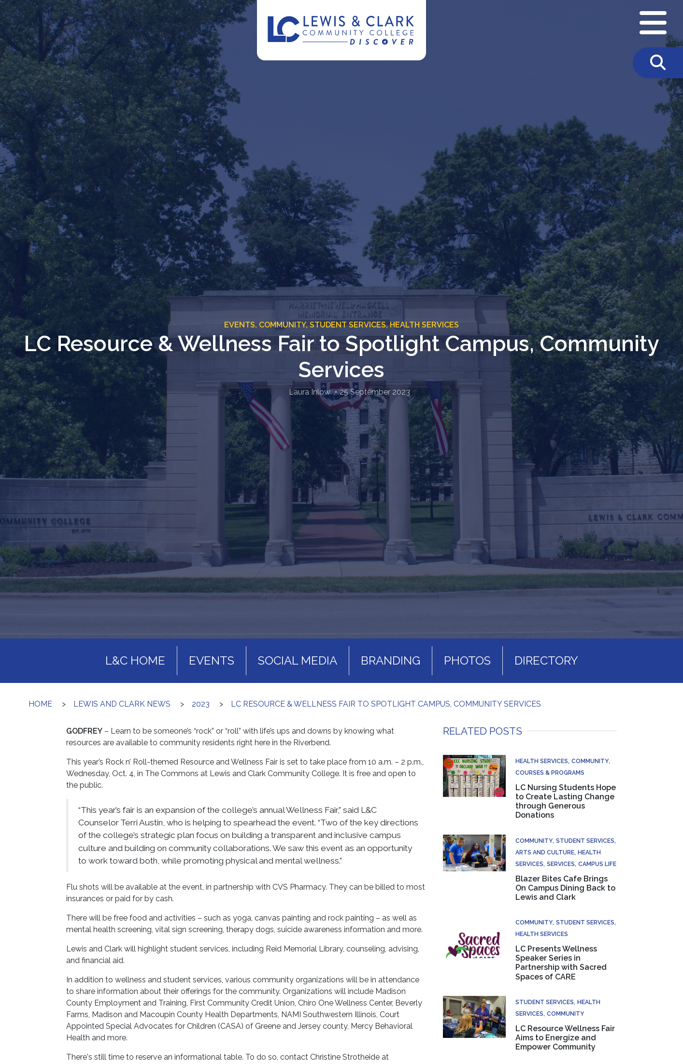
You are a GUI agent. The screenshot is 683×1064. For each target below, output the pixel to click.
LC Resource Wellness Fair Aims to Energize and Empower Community (565, 1037)
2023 (201, 704)
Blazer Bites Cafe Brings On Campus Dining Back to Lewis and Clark (565, 888)
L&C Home (135, 660)
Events (211, 660)
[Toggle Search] (658, 62)
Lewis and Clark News (122, 704)
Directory (546, 660)
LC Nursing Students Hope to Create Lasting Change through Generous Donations (565, 801)
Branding (390, 660)
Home (40, 704)
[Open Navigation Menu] (653, 23)
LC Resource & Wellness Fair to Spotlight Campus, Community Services (386, 704)
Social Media (297, 660)
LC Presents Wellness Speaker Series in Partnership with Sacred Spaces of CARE (561, 962)
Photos (467, 660)
